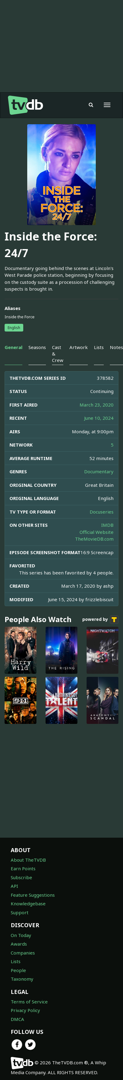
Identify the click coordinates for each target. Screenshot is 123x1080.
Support (19, 912)
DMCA (17, 1019)
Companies (23, 953)
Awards (19, 944)
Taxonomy (22, 979)
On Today (21, 935)
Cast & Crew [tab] (57, 353)
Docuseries (102, 512)
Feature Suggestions (33, 895)
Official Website (97, 532)
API (14, 886)
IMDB (107, 525)
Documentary (99, 471)
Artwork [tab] (78, 347)
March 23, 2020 (97, 405)
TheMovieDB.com (94, 539)
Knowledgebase (28, 903)
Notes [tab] (116, 347)
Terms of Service (29, 1002)
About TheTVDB (28, 860)
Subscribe (21, 877)
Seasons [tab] (37, 347)
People (18, 970)
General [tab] (13, 347)
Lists (15, 961)
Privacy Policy (25, 1010)
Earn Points (23, 868)
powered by (100, 619)
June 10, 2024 (99, 418)
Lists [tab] (99, 347)
